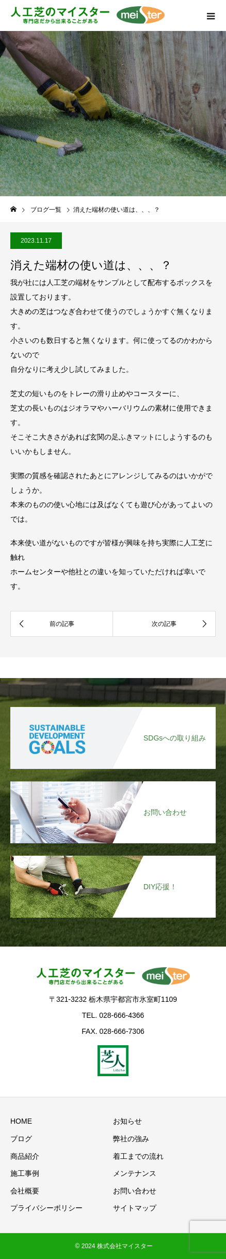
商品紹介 (24, 1156)
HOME (21, 1121)
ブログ (21, 1139)
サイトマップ (134, 1208)
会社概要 (24, 1191)
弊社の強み (131, 1139)
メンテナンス (134, 1173)
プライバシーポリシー (46, 1208)
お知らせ (127, 1121)
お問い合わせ (134, 1191)
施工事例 (24, 1173)
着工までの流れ (138, 1156)
